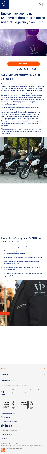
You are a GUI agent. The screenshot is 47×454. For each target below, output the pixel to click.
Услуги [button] (3, 368)
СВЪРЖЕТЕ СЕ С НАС (23, 64)
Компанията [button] (5, 380)
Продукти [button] (4, 374)
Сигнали (4, 438)
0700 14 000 (26, 69)
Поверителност (7, 434)
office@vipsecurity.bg (9, 422)
